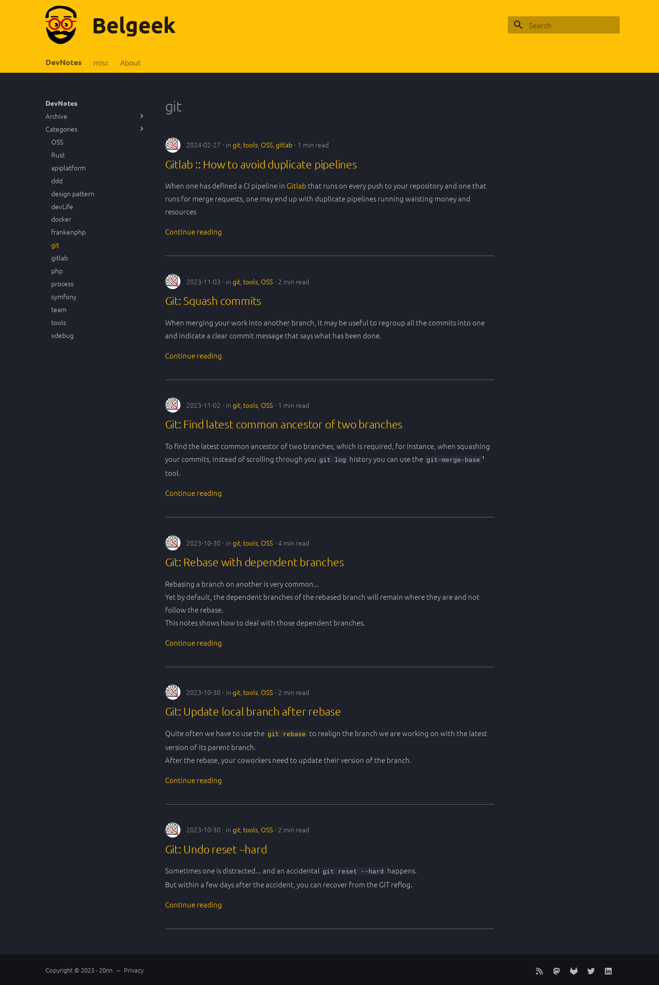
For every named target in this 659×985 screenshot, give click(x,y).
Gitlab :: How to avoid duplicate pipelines (261, 164)
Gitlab (296, 185)
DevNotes (63, 62)
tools (250, 144)
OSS (267, 144)
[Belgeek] (61, 25)
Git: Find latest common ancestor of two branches (284, 424)
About (130, 62)
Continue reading (193, 231)
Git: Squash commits (213, 300)
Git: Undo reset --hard (216, 849)
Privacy (134, 969)
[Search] (564, 25)
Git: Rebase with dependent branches (254, 562)
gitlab (284, 144)
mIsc (101, 62)
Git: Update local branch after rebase (253, 711)
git (236, 144)
